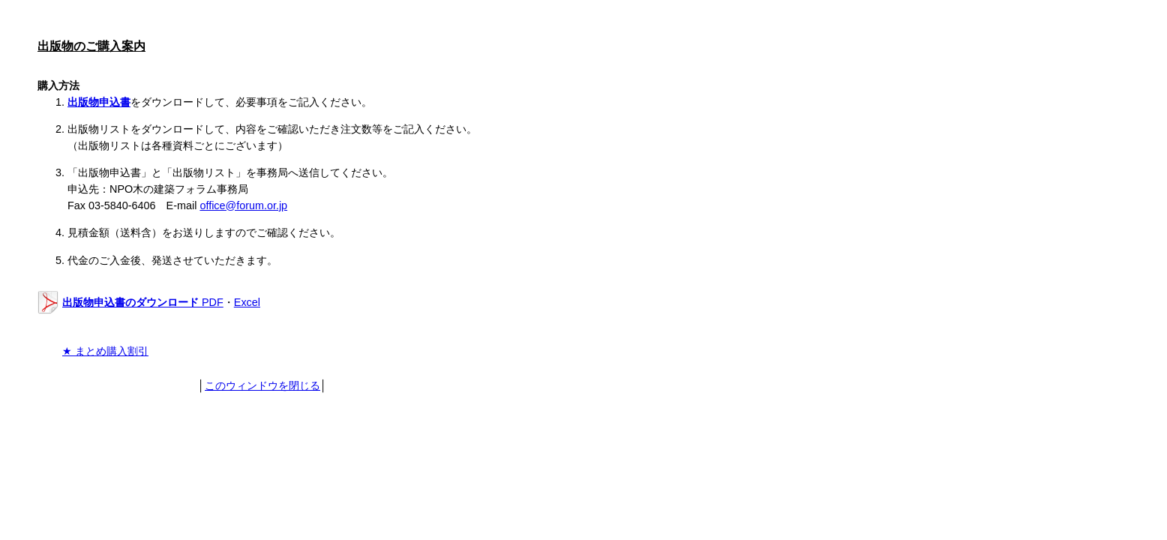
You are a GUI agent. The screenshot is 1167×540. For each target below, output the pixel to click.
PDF (143, 302)
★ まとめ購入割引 (105, 351)
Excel (247, 302)
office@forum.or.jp (243, 206)
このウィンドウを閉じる (262, 386)
